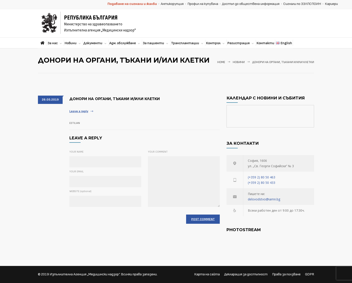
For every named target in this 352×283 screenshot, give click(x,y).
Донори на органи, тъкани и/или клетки (114, 99)
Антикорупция (172, 4)
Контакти (265, 43)
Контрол (213, 43)
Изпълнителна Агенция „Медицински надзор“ (85, 274)
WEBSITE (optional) (80, 191)
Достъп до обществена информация (250, 4)
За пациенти (153, 43)
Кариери (331, 4)
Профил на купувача (202, 4)
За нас (53, 43)
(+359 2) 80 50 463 (261, 177)
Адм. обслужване (122, 43)
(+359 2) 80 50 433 (261, 182)
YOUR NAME (76, 152)
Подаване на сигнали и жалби (132, 4)
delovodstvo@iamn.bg (264, 199)
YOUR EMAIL (76, 171)
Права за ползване (286, 274)
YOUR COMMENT (158, 152)
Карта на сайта (207, 274)
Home (221, 62)
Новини (71, 43)
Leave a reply (78, 111)
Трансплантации (185, 43)
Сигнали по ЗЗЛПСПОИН (302, 4)
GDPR (309, 274)
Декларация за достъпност (246, 274)
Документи (93, 43)
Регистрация (238, 43)
